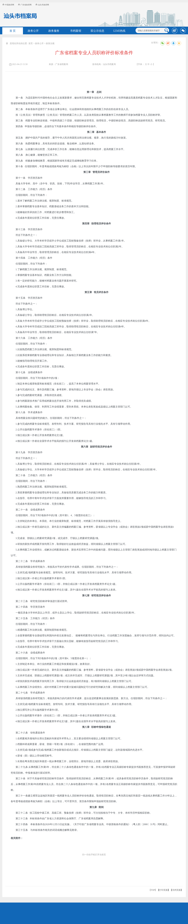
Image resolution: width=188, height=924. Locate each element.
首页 (30, 43)
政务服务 (53, 30)
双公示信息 (97, 30)
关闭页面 (176, 890)
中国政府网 (8, 5)
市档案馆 (75, 30)
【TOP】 (153, 890)
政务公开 (33, 30)
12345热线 (119, 30)
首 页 (12, 30)
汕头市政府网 (42, 5)
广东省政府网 (25, 5)
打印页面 (163, 890)
